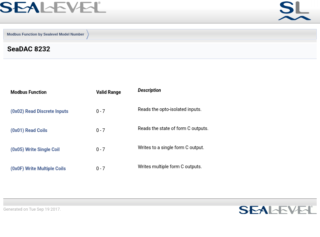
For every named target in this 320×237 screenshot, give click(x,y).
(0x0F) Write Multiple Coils (38, 168)
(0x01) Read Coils (29, 130)
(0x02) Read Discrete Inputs (39, 111)
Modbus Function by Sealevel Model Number (45, 34)
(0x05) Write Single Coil (35, 149)
